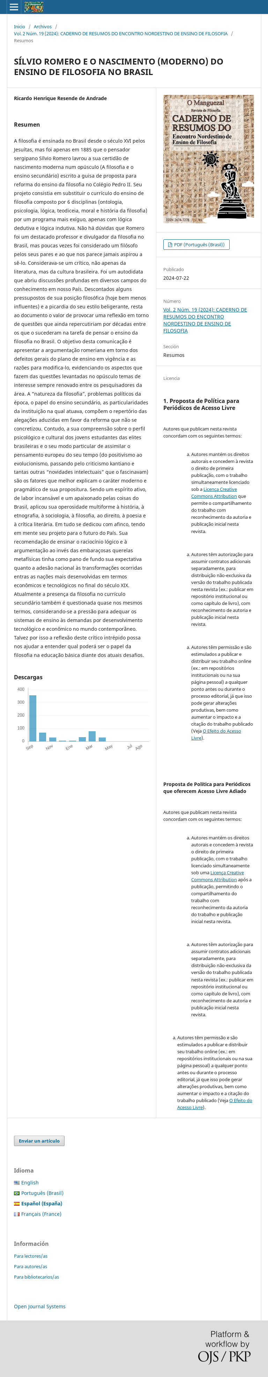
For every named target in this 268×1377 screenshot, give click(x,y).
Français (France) (41, 1214)
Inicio (19, 26)
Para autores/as (30, 1266)
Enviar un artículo (39, 1141)
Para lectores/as (30, 1256)
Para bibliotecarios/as (36, 1277)
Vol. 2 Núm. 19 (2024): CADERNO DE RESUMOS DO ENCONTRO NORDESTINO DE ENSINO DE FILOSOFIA (121, 33)
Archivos (43, 26)
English (30, 1182)
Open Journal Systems (40, 1306)
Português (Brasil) (42, 1193)
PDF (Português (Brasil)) (199, 244)
